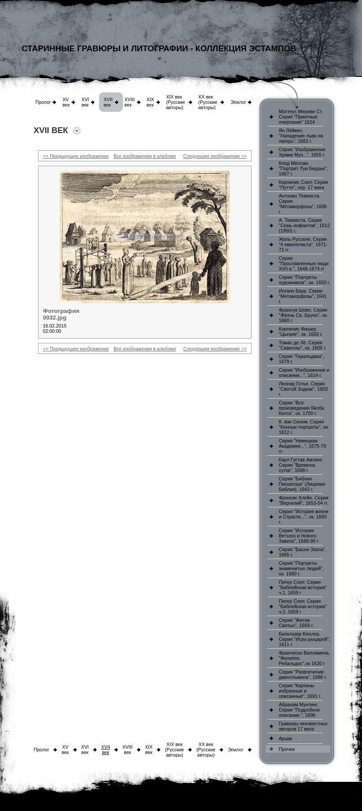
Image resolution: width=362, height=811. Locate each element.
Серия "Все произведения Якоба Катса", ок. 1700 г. (301, 408)
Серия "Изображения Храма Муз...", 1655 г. (302, 152)
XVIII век (130, 102)
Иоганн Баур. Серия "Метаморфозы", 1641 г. (303, 296)
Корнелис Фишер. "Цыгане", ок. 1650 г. (301, 331)
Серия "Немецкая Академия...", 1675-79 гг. (302, 446)
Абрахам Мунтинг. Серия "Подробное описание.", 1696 (299, 710)
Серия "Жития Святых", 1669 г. (296, 622)
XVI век (85, 102)
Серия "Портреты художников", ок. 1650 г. (304, 279)
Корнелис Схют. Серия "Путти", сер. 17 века (303, 184)
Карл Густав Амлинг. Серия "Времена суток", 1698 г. (301, 465)
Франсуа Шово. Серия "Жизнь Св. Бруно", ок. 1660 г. (303, 315)
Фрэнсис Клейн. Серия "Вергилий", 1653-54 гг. (303, 500)
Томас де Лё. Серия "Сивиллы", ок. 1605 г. (303, 345)
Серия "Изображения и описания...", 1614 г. (304, 372)
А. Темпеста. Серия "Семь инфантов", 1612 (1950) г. (304, 225)
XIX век (150, 102)
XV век (65, 102)
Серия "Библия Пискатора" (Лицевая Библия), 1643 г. (302, 484)
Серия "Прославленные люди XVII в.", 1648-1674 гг (304, 263)
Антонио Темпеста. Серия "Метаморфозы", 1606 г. (303, 203)
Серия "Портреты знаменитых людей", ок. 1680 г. (301, 568)
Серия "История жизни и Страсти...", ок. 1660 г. (303, 517)
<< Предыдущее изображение (76, 156)
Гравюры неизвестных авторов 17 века (303, 726)
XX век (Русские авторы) (207, 102)
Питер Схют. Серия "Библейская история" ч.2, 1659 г (303, 606)
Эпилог (238, 102)
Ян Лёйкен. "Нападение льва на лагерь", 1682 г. (301, 136)
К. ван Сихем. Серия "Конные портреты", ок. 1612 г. (304, 427)
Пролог (43, 102)
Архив (285, 738)
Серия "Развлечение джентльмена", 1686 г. (303, 674)
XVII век (107, 102)
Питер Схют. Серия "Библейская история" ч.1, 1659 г (303, 587)
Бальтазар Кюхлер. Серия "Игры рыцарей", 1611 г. (304, 639)
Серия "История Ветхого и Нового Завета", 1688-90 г (299, 536)
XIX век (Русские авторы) (175, 102)
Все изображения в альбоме (145, 156)
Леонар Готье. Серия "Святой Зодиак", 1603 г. (303, 389)
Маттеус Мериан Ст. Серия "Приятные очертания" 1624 (301, 117)
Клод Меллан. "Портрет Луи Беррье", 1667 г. (303, 168)
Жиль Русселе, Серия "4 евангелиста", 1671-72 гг (303, 244)
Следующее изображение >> (215, 156)
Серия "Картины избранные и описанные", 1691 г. (300, 691)
